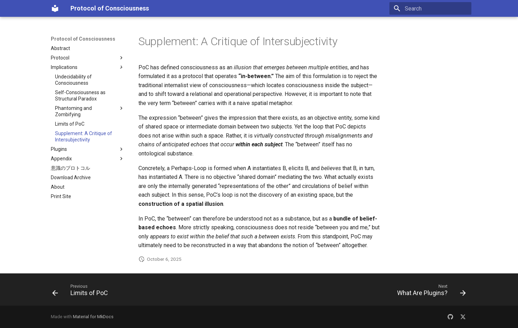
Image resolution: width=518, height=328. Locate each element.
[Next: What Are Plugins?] (429, 291)
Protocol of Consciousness (83, 39)
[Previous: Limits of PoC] (82, 291)
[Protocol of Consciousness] (55, 8)
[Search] (430, 8)
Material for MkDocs (93, 316)
